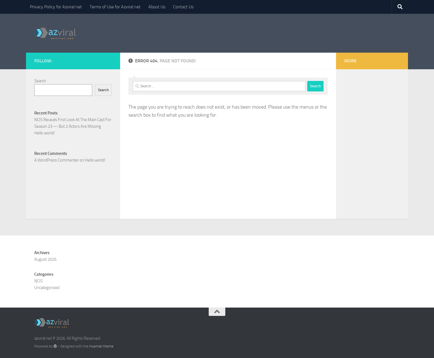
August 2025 (45, 259)
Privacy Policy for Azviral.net (56, 6)
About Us (156, 6)
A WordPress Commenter (56, 160)
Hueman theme (101, 346)
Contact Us (183, 6)
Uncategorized (47, 287)
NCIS (38, 280)
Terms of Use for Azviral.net (115, 6)
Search (40, 80)
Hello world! (44, 133)
